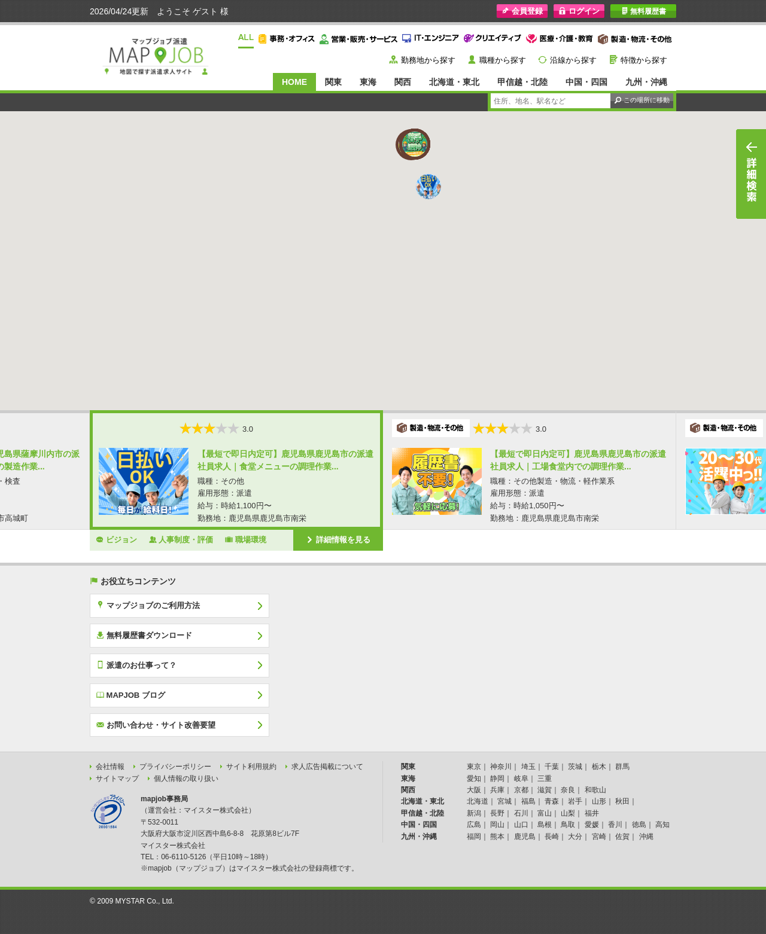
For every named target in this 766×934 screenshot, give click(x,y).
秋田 (622, 801)
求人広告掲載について (327, 766)
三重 (544, 778)
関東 (333, 82)
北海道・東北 (454, 82)
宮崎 (599, 836)
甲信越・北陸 (522, 82)
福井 (592, 813)
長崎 (552, 836)
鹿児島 (525, 836)
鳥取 (568, 824)
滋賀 (544, 790)
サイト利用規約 (251, 766)
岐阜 (521, 778)
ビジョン (116, 539)
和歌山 (595, 790)
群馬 (622, 766)
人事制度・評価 (181, 539)
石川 (521, 813)
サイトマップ (117, 778)
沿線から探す (573, 60)
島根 (544, 824)
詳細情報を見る (338, 539)
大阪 (474, 790)
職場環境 (245, 539)
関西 (402, 82)
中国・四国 (586, 82)
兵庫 (497, 790)
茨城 (575, 766)
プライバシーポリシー (175, 766)
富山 (544, 813)
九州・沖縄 (646, 82)
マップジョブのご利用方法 (148, 605)
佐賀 (622, 836)
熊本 (497, 836)
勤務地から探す (428, 60)
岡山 (497, 824)
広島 (474, 824)
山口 (521, 824)
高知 (662, 824)
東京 (474, 766)
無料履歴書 (643, 11)
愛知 (474, 778)
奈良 (568, 790)
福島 (528, 801)
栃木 (599, 766)
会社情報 (110, 766)
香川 (615, 824)
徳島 (639, 824)
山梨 (568, 813)
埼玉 (528, 766)
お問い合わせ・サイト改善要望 (155, 725)
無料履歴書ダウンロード (144, 635)
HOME (294, 82)
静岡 (497, 778)
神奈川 (501, 766)
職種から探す (502, 60)
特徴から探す (644, 60)
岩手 (575, 801)
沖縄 (646, 836)
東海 (368, 82)
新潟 (474, 813)
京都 (521, 790)
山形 (599, 801)
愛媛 (592, 824)
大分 (575, 836)
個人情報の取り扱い (186, 778)
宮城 (504, 801)
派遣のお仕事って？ (136, 665)
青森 (552, 801)
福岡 (474, 836)
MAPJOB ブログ (130, 695)
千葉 (552, 766)
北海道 (477, 801)
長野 (497, 813)
